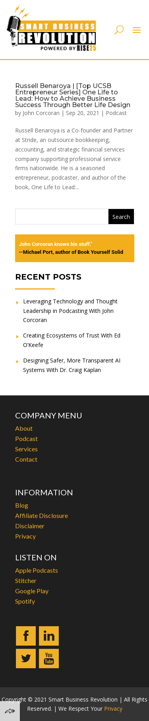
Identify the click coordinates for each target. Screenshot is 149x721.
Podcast (116, 113)
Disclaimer (30, 525)
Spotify (25, 601)
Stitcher (26, 580)
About (24, 428)
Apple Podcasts (36, 570)
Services (26, 449)
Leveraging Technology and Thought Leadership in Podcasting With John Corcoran (70, 310)
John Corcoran (41, 113)
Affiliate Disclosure (41, 515)
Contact (26, 459)
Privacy (25, 536)
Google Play (31, 590)
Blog (21, 505)
